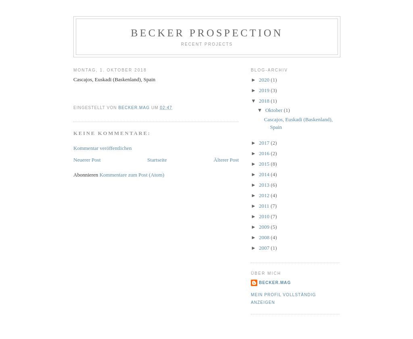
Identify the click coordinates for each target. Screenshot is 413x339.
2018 (265, 101)
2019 (265, 90)
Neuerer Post (87, 160)
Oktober (274, 110)
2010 (265, 216)
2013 (265, 185)
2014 (265, 174)
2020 (265, 80)
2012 (265, 195)
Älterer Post (226, 160)
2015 (265, 164)
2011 (265, 206)
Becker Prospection (207, 33)
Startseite (157, 160)
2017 (265, 143)
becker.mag (275, 282)
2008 (265, 237)
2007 (265, 248)
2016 (265, 153)
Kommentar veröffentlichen (102, 148)
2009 (265, 227)
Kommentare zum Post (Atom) (132, 175)
